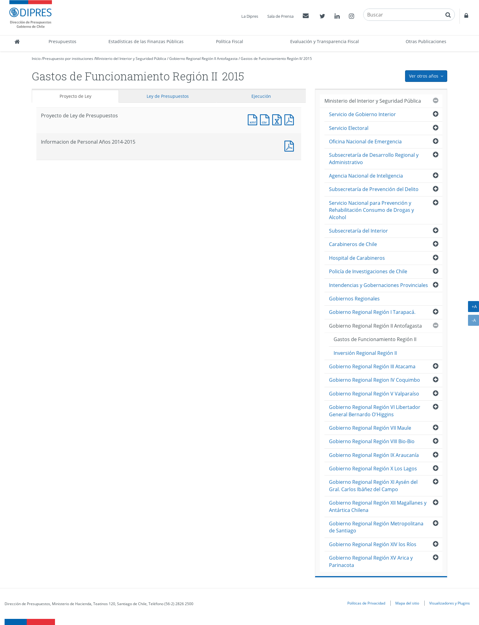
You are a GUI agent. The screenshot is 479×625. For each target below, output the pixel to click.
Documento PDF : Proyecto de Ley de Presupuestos (290, 119)
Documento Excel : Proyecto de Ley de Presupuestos (278, 119)
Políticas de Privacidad (366, 603)
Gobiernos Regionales (354, 298)
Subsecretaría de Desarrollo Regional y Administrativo (374, 158)
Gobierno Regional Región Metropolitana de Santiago (376, 527)
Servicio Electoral (348, 128)
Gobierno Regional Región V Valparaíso (374, 393)
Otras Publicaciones (426, 41)
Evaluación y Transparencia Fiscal (324, 41)
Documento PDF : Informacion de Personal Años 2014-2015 (290, 145)
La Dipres (249, 16)
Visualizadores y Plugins (449, 603)
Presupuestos (62, 41)
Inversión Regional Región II (365, 353)
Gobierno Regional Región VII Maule (370, 428)
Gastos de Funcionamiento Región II (271, 58)
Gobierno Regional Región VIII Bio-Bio (372, 441)
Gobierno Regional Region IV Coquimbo (374, 380)
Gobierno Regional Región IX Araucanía (374, 455)
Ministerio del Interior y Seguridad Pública (130, 58)
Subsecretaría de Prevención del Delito (374, 189)
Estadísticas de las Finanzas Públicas (146, 41)
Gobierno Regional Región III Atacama (372, 366)
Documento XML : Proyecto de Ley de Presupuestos (254, 119)
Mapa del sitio (407, 603)
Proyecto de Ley (75, 96)
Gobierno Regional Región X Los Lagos (373, 468)
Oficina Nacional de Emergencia (365, 141)
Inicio (36, 58)
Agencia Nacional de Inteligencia (366, 175)
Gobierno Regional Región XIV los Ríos (372, 544)
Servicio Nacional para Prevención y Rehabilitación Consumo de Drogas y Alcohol (371, 210)
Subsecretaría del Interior (358, 230)
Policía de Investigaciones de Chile (368, 271)
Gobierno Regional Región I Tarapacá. (372, 312)
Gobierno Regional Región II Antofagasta (203, 58)
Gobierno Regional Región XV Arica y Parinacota (371, 561)
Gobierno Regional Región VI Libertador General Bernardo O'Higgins (374, 410)
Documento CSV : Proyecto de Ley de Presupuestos (266, 119)
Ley (168, 96)
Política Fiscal (229, 41)
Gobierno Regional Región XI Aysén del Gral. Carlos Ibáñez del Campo (373, 485)
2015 (307, 58)
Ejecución (261, 96)
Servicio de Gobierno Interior (362, 114)
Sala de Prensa (280, 16)
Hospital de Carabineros (357, 258)
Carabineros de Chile (353, 244)
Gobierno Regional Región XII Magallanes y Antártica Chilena (377, 506)
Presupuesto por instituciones (68, 58)
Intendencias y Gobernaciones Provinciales (378, 285)
